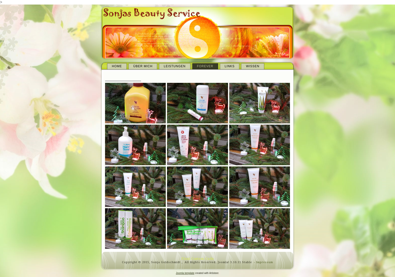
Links (230, 66)
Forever (205, 66)
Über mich (142, 66)
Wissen (252, 66)
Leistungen (175, 66)
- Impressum (263, 262)
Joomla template (185, 273)
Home (117, 66)
